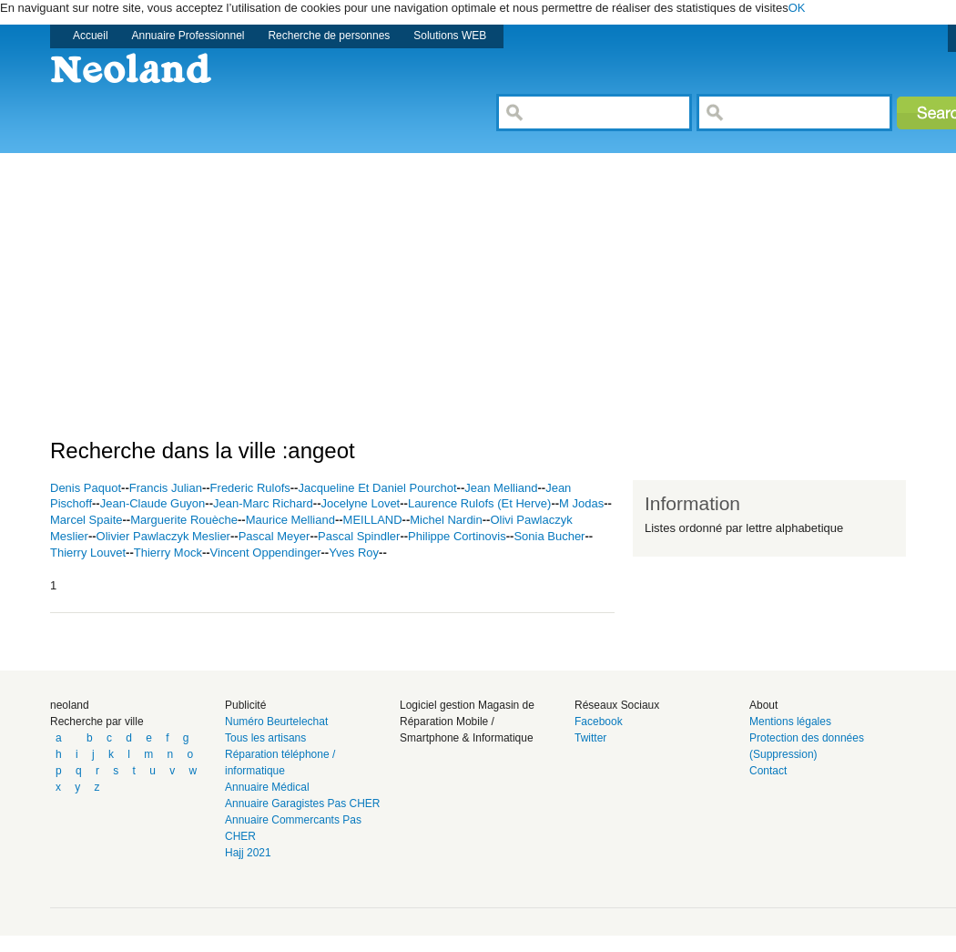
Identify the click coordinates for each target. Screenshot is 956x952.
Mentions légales (790, 721)
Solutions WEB (449, 35)
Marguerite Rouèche (184, 520)
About (763, 705)
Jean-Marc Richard (263, 503)
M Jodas (581, 503)
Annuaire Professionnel (188, 35)
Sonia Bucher (549, 536)
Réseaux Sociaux (617, 705)
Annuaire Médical (267, 787)
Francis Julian (165, 488)
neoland (69, 705)
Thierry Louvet (88, 552)
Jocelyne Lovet (361, 503)
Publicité (245, 705)
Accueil (90, 35)
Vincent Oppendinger (265, 552)
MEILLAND (372, 520)
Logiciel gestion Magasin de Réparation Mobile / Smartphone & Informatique (467, 721)
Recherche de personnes (329, 35)
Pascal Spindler (359, 536)
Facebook (599, 721)
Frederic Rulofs (250, 488)
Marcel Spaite (86, 520)
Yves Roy (354, 552)
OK (797, 8)
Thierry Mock (168, 552)
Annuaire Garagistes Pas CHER (303, 803)
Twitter (590, 738)
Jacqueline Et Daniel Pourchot (377, 488)
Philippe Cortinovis (457, 536)
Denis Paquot (85, 488)
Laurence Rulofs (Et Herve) (480, 503)
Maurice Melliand (290, 520)
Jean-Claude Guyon (153, 503)
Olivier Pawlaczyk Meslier (163, 536)
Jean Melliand (500, 488)
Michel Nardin (446, 520)
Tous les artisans (265, 738)
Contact (768, 770)
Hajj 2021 (248, 852)
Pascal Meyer (274, 536)
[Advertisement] (368, 280)
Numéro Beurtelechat (276, 721)
